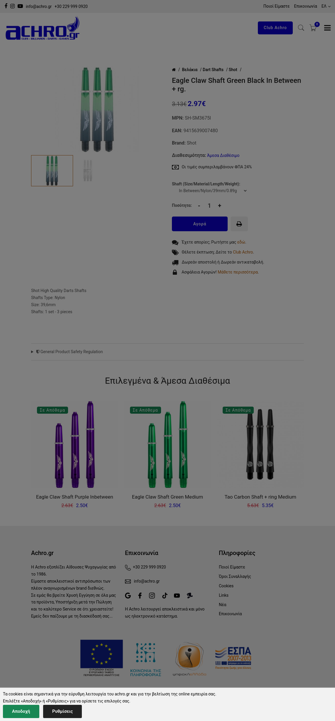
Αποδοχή (21, 711)
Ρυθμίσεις (62, 711)
